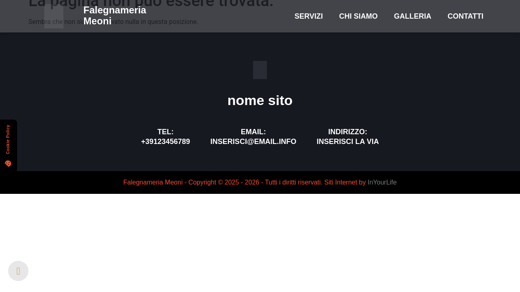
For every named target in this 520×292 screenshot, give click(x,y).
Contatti (465, 16)
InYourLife (382, 182)
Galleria (412, 16)
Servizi (309, 16)
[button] (8, 146)
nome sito (260, 100)
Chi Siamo (358, 16)
